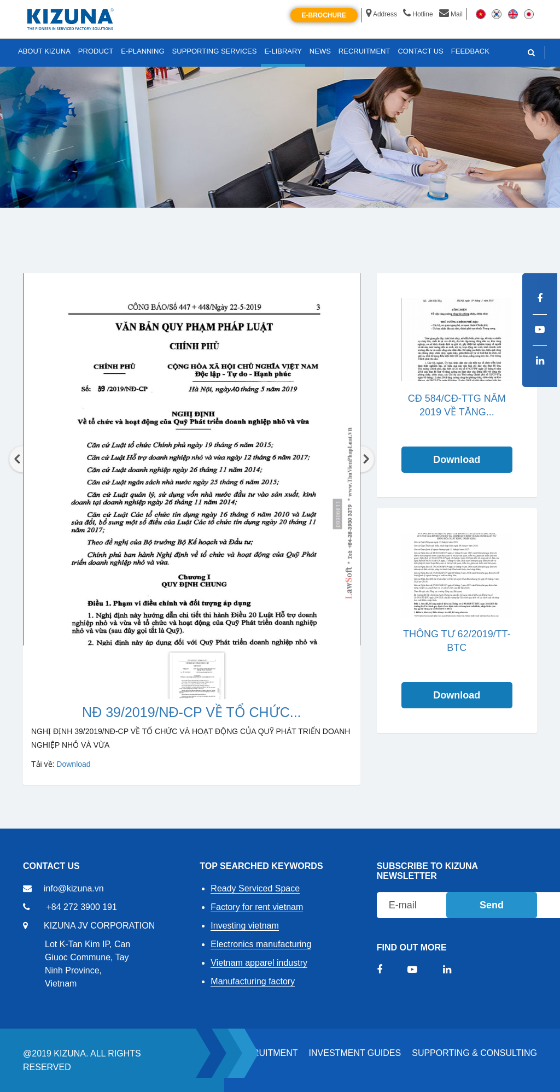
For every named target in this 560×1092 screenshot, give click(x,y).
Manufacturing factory (253, 981)
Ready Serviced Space (255, 888)
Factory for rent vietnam (257, 907)
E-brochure (324, 15)
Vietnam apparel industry (259, 962)
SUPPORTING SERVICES (214, 51)
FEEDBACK (470, 51)
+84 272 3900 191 (81, 907)
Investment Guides (355, 1053)
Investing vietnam (245, 925)
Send (492, 905)
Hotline (418, 14)
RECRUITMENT (266, 1053)
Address (381, 14)
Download (73, 764)
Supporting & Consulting (474, 1053)
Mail (451, 14)
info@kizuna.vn (74, 888)
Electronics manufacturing (261, 944)
